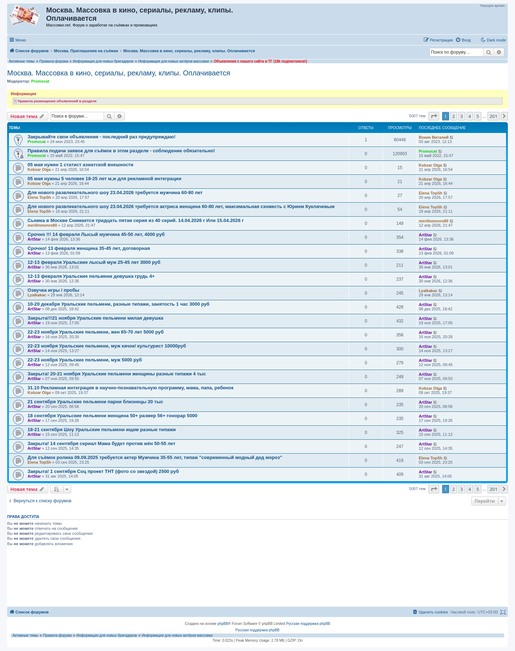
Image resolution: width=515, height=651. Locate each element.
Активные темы (22, 61)
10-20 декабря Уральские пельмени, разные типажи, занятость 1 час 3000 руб (119, 304)
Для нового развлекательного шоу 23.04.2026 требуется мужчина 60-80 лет (115, 192)
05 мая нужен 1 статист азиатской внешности (80, 164)
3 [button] (461, 116)
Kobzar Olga (39, 169)
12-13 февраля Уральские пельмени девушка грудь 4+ (91, 276)
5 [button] (477, 116)
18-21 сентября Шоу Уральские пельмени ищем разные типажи (102, 429)
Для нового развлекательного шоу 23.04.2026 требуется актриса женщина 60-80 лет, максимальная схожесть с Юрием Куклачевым (181, 206)
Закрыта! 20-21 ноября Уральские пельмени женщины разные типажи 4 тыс (117, 373)
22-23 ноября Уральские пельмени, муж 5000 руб (85, 360)
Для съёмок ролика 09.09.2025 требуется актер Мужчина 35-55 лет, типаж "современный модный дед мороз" (155, 457)
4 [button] (470, 116)
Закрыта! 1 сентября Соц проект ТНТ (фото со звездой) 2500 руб (103, 471)
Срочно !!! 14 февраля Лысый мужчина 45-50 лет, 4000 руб (96, 234)
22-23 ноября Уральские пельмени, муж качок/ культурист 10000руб (107, 346)
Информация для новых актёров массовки (173, 61)
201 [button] (493, 116)
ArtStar (34, 239)
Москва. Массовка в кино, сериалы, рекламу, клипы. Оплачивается (118, 73)
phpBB (222, 624)
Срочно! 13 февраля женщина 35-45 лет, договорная (89, 248)
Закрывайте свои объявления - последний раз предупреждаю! (102, 136)
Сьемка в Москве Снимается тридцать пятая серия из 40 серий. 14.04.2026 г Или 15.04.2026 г (136, 220)
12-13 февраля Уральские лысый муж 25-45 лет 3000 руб (94, 262)
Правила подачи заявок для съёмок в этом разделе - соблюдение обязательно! (121, 150)
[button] (433, 116)
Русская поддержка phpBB (308, 624)
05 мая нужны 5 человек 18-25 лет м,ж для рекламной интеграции (104, 178)
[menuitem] (463, 40)
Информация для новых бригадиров (103, 61)
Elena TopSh (39, 197)
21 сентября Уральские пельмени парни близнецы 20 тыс (95, 401)
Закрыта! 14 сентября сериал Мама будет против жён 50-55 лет (101, 443)
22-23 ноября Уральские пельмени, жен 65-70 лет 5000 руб (96, 332)
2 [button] (453, 116)
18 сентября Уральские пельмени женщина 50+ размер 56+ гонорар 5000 (112, 415)
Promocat (40, 81)
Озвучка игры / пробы (53, 290)
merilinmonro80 (42, 225)
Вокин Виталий (433, 137)
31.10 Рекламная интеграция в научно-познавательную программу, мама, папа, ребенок (131, 387)
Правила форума (53, 61)
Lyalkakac (37, 295)
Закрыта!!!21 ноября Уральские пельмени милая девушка (95, 318)
